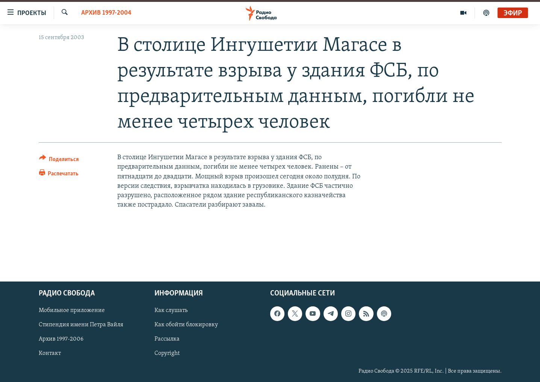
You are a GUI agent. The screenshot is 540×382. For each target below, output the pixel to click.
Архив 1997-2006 (61, 339)
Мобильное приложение (72, 310)
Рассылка (167, 339)
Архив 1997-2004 (106, 13)
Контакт (50, 353)
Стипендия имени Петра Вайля (81, 325)
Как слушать (171, 310)
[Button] (59, 160)
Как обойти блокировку (186, 325)
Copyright (167, 353)
